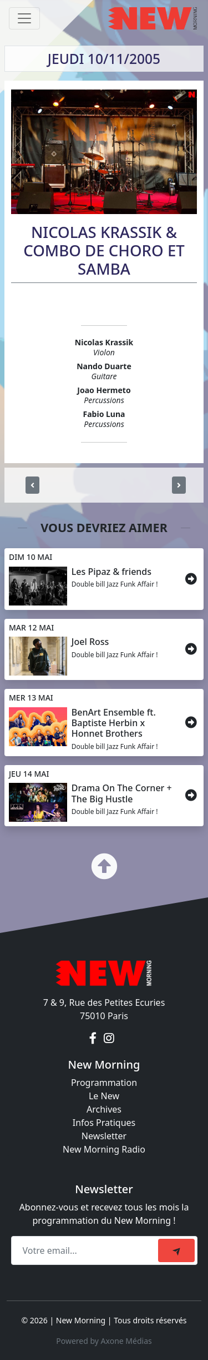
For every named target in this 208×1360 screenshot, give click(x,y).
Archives (104, 1109)
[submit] (176, 1250)
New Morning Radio (104, 1149)
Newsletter (104, 1136)
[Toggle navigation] (24, 18)
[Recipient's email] (86, 1250)
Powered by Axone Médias (103, 1341)
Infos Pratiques (104, 1122)
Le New (104, 1096)
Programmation (104, 1082)
